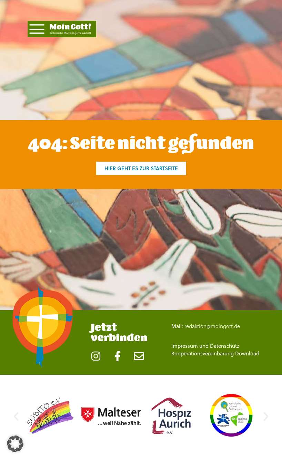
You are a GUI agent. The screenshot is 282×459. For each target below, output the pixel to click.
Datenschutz (224, 346)
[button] (16, 416)
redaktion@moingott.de (212, 326)
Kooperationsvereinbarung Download (215, 353)
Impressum (184, 346)
